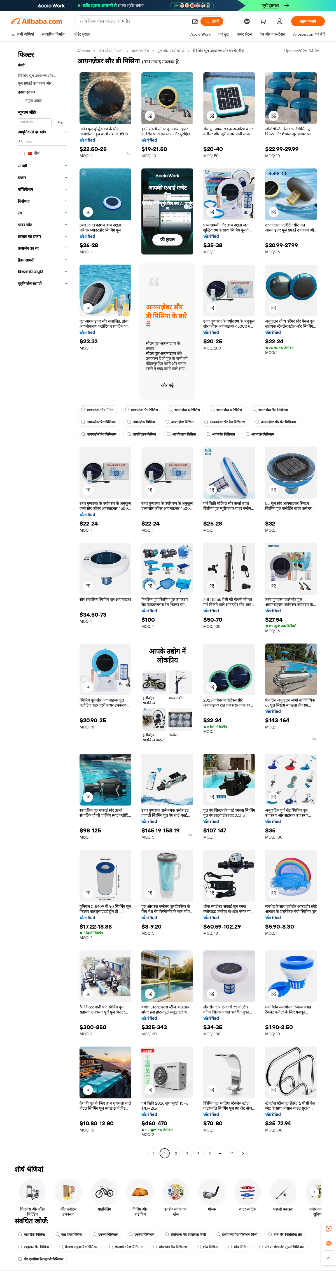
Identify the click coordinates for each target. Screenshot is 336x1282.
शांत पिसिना (207, 1247)
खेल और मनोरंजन (110, 50)
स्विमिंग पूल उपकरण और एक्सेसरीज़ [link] (218, 50)
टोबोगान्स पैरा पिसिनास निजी (185, 1234)
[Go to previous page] (153, 1153)
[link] (328, 1228)
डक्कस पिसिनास (105, 1234)
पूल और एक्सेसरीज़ (171, 50)
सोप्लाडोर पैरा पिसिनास (126, 1247)
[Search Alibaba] (133, 21)
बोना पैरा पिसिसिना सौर (285, 1234)
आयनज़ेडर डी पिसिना (184, 410)
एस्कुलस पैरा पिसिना (33, 1247)
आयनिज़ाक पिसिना (141, 434)
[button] (195, 21)
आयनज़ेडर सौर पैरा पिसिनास (224, 422)
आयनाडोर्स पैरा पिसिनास (98, 434)
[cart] (264, 22)
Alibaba (83, 50)
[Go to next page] (243, 1153)
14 (232, 1153)
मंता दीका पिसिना (31, 1234)
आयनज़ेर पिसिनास (220, 434)
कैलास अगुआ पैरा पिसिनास (78, 1247)
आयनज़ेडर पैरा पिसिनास (270, 410)
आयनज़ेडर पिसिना (141, 422)
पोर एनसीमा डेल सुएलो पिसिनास (281, 1247)
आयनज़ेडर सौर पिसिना (97, 410)
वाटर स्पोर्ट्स (140, 50)
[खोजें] (211, 21)
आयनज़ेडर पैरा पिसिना (141, 410)
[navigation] (43, 603)
